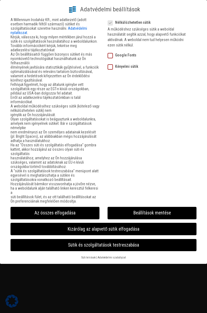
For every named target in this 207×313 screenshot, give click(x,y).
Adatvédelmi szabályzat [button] (112, 255)
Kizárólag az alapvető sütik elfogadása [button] (104, 227)
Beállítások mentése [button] (152, 211)
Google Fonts (124, 53)
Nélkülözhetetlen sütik (131, 20)
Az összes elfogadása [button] (54, 211)
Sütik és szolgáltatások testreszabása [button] (103, 242)
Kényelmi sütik (125, 64)
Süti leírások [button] (88, 255)
